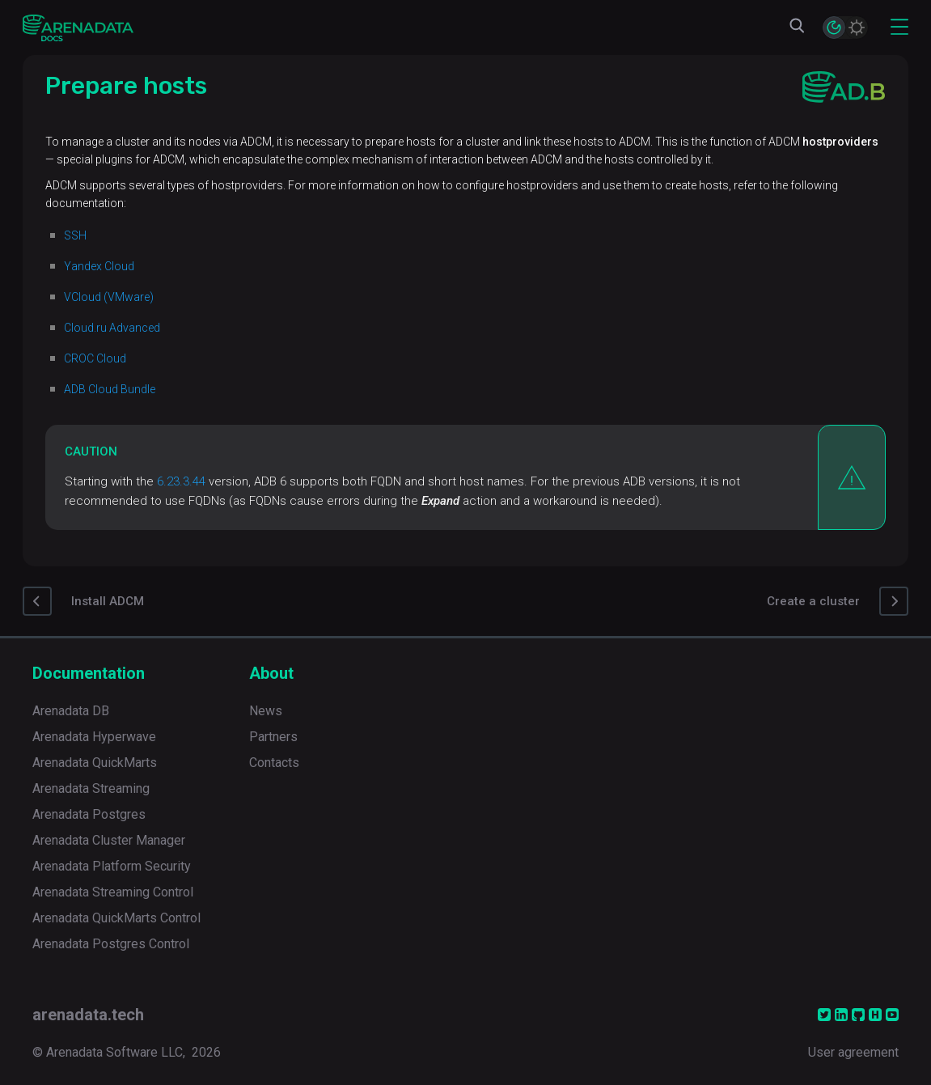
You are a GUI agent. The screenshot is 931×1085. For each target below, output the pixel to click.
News (265, 710)
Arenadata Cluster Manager (108, 840)
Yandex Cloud (99, 266)
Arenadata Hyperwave (94, 736)
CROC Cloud (95, 358)
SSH (75, 235)
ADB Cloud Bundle (109, 389)
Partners (273, 736)
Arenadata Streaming (91, 788)
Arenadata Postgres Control (110, 943)
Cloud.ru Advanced (112, 327)
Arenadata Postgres (89, 814)
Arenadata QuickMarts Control (116, 918)
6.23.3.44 (181, 481)
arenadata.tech (88, 1014)
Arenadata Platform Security (111, 866)
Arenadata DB (70, 710)
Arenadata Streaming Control (112, 892)
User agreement (853, 1052)
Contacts (274, 762)
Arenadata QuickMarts (94, 762)
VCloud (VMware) (109, 296)
